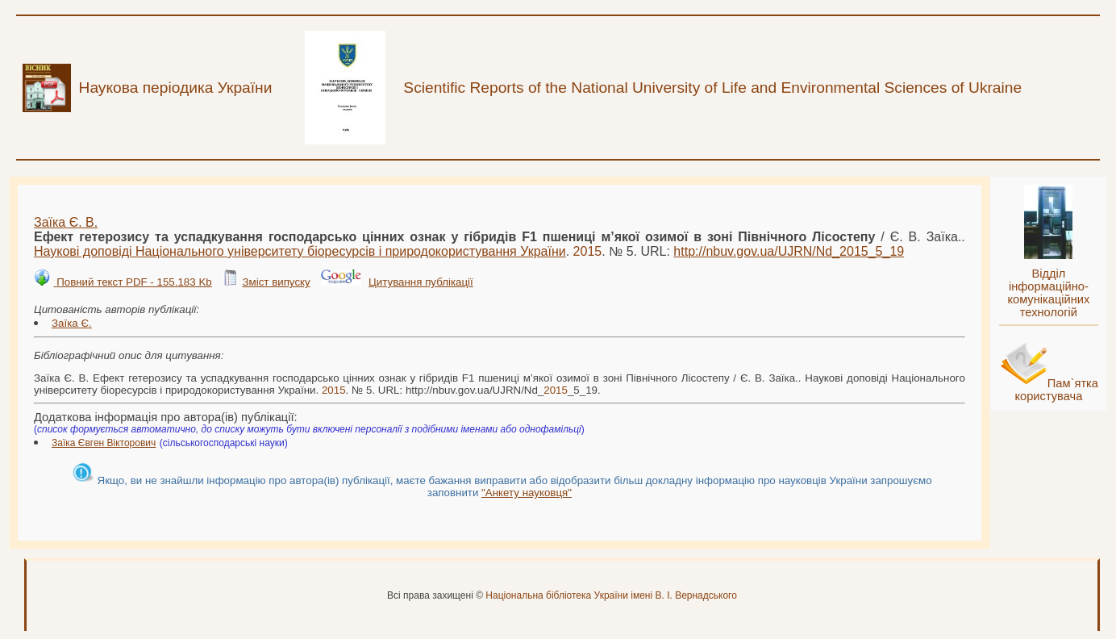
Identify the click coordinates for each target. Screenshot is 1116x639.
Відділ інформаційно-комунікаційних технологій (1048, 293)
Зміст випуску (276, 282)
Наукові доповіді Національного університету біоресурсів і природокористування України (300, 251)
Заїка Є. (72, 323)
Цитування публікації (421, 282)
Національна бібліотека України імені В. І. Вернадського (611, 595)
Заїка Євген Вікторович (104, 443)
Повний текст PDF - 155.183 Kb (132, 282)
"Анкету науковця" (526, 493)
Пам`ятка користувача (1056, 390)
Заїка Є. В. (66, 222)
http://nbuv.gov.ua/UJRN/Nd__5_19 (788, 251)
